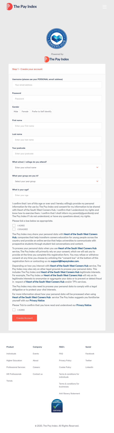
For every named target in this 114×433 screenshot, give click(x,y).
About (35, 360)
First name (17, 120)
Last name (17, 134)
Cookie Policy (65, 367)
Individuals (11, 353)
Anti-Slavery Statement (69, 393)
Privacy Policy (65, 360)
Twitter (89, 360)
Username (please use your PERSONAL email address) (37, 79)
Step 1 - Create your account (27, 68)
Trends (9, 380)
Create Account (24, 317)
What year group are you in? (25, 175)
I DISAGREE (20, 229)
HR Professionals (13, 374)
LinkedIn (89, 367)
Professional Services (15, 367)
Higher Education (14, 360)
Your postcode (18, 148)
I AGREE (18, 225)
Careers (36, 367)
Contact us (38, 374)
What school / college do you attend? (29, 161)
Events (36, 353)
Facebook (90, 353)
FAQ (61, 353)
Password (16, 93)
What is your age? (20, 189)
